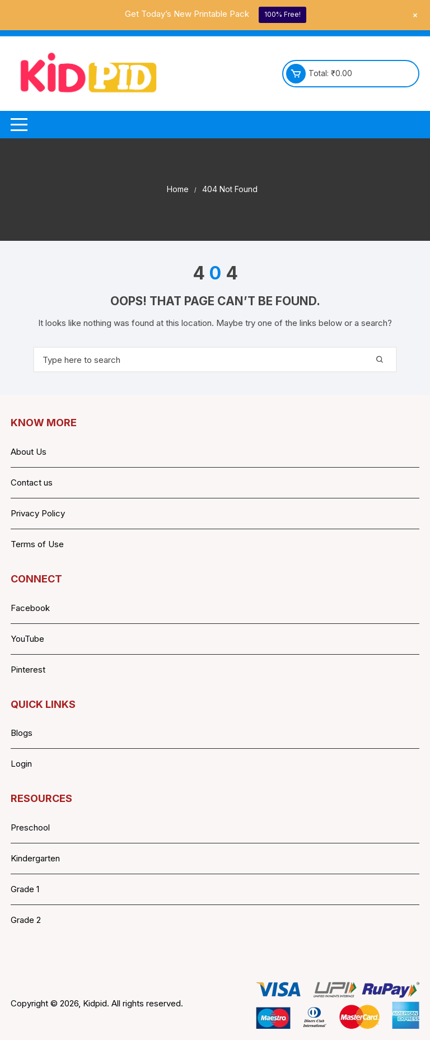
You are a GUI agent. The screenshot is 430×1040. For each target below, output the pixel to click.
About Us (28, 451)
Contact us (32, 482)
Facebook (30, 608)
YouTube (27, 638)
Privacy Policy (38, 513)
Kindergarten (35, 858)
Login (21, 763)
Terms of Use (37, 544)
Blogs (21, 732)
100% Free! (282, 14)
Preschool (30, 827)
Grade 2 (26, 920)
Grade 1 (25, 889)
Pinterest (28, 669)
